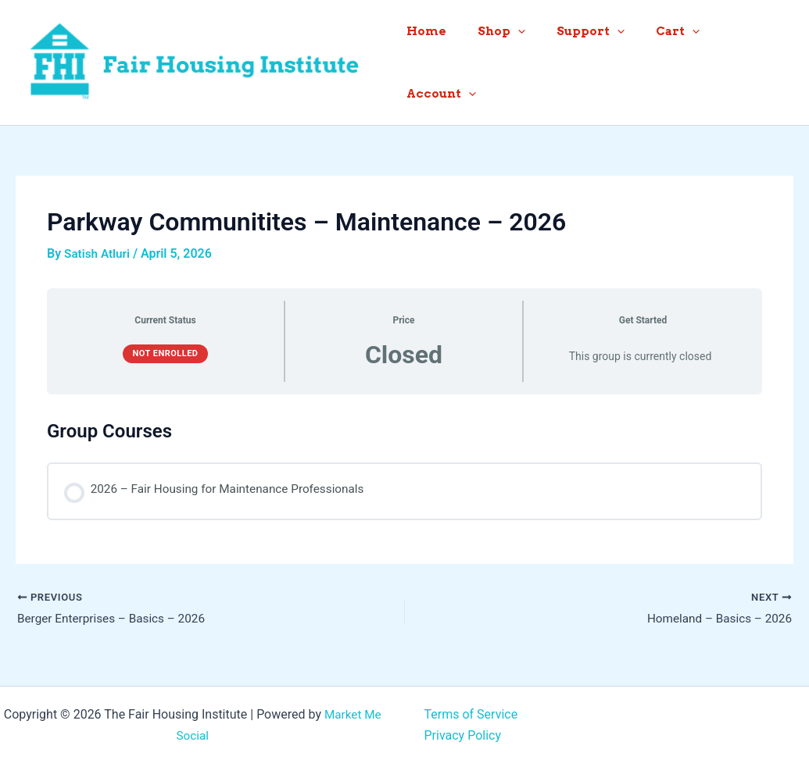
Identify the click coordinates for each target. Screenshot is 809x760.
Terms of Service (471, 710)
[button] (522, 59)
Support (587, 59)
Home (439, 59)
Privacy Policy (463, 730)
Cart (667, 59)
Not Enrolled (165, 347)
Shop (506, 59)
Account (747, 59)
